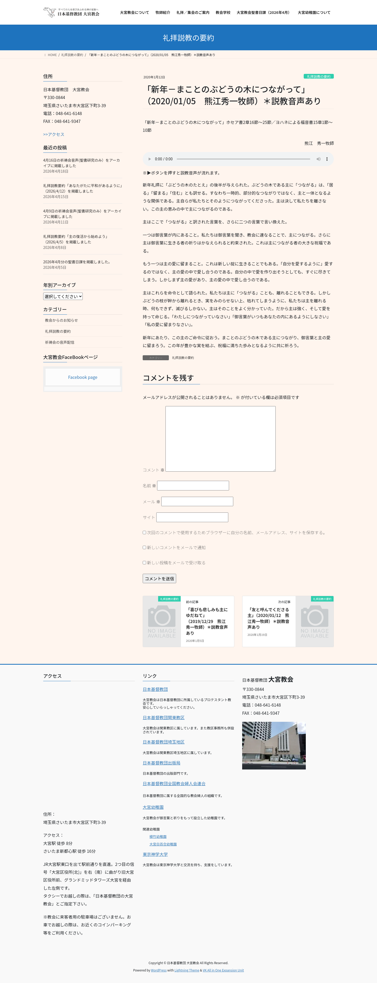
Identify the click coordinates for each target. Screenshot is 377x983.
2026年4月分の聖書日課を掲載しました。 (77, 261)
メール (151, 501)
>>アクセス (53, 134)
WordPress (159, 970)
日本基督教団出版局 (161, 763)
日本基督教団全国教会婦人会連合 (174, 783)
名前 (149, 485)
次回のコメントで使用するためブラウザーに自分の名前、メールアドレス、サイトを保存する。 (237, 532)
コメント (154, 470)
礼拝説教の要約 (319, 76)
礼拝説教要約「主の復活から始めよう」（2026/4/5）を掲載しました (76, 239)
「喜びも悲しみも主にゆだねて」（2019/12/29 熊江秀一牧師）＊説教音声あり (207, 621)
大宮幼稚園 (153, 807)
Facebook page (82, 377)
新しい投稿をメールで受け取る (176, 562)
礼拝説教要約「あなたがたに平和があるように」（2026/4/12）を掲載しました (82, 188)
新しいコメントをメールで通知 (176, 547)
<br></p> (89, 744)
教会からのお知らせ (61, 320)
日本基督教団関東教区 (164, 717)
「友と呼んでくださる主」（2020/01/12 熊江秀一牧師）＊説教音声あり (268, 618)
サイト (149, 517)
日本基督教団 (155, 689)
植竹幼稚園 (158, 836)
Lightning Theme (186, 970)
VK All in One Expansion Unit (223, 970)
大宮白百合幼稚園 (163, 844)
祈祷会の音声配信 (59, 342)
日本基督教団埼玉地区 (164, 742)
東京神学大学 (155, 854)
